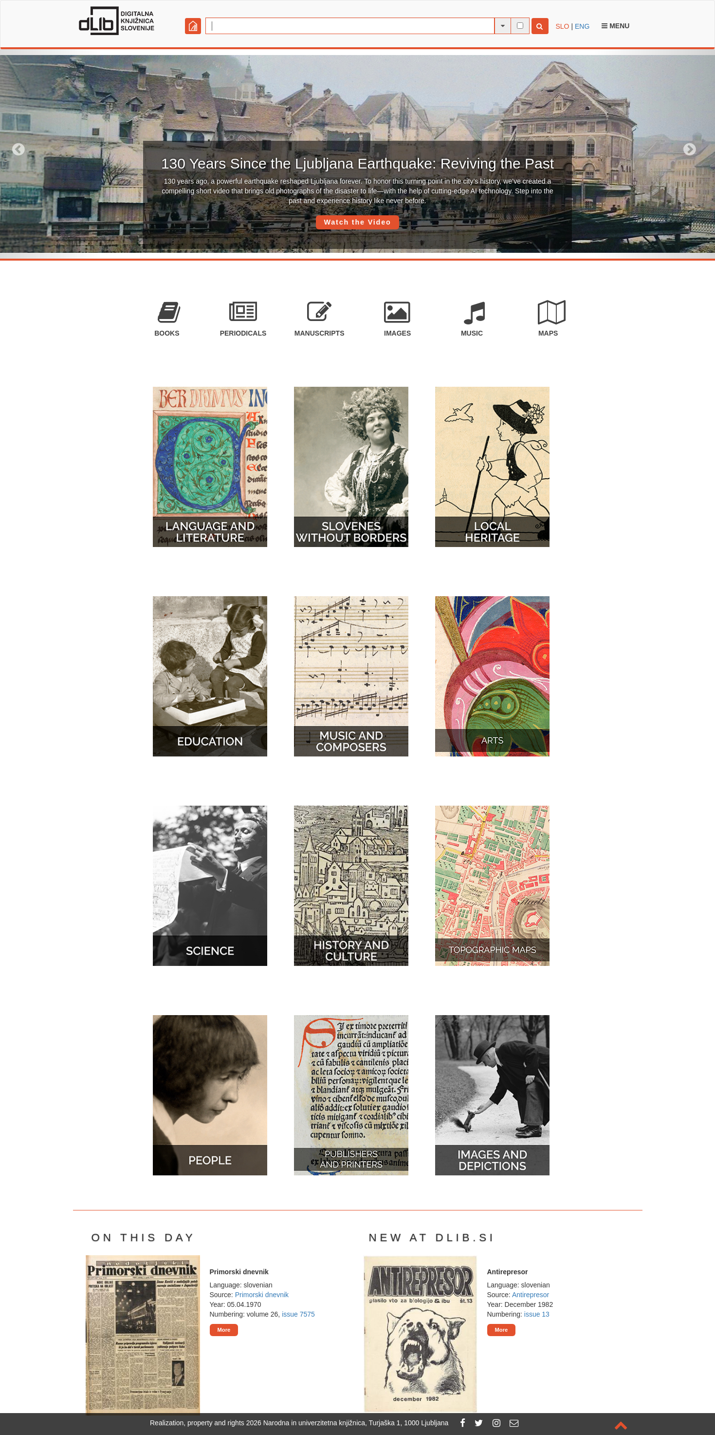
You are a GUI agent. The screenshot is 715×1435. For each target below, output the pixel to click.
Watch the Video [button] (357, 222)
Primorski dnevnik (262, 1295)
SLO (562, 26)
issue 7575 (298, 1314)
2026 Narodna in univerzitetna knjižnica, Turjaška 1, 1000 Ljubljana (347, 1423)
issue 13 (537, 1314)
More (224, 1330)
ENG (582, 26)
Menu (615, 26)
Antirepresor (530, 1295)
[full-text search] (520, 25)
